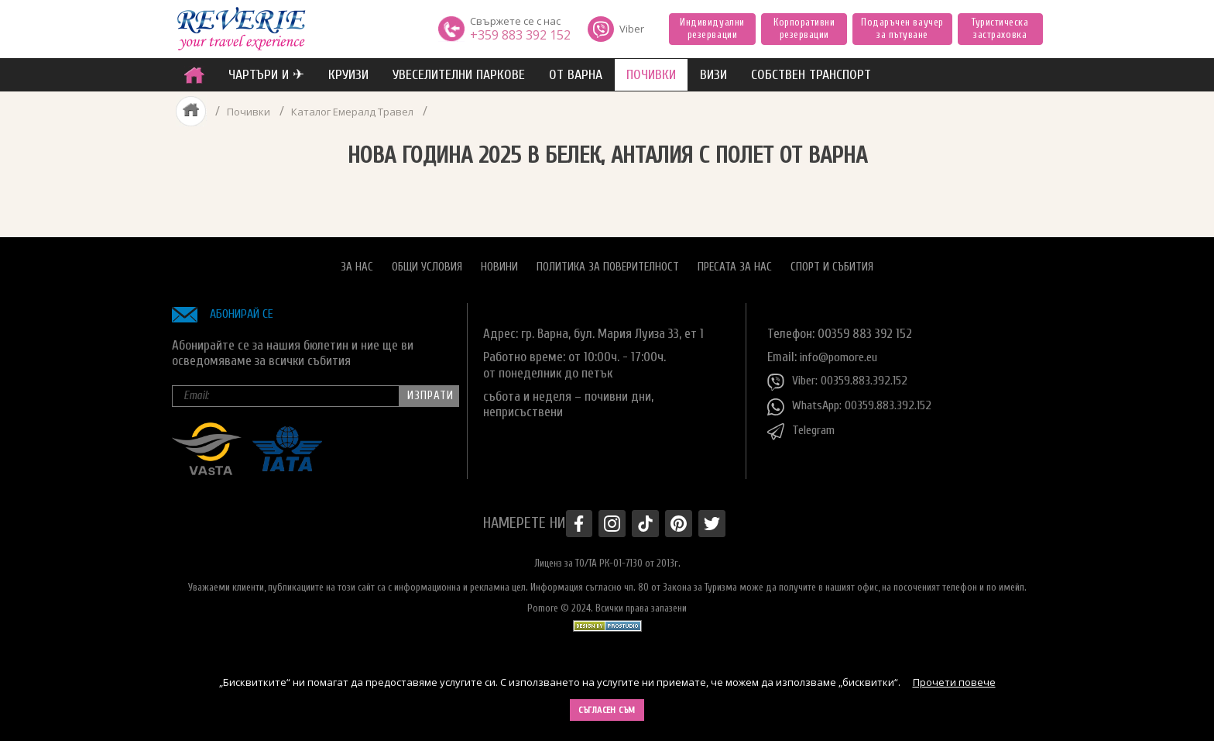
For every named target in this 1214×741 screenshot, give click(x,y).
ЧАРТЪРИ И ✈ (266, 75)
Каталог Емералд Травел (355, 111)
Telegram (803, 424)
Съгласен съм (607, 710)
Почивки (247, 111)
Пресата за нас (735, 260)
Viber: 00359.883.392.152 (841, 374)
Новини (499, 260)
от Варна (575, 75)
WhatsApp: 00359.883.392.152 (854, 399)
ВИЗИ (713, 75)
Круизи (348, 75)
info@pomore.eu (842, 350)
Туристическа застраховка (1000, 28)
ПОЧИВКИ (651, 75)
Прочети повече (954, 682)
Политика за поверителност (608, 260)
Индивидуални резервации (712, 28)
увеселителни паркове (459, 75)
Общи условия (427, 260)
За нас (357, 260)
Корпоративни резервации (804, 28)
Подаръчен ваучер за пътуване (902, 28)
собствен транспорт (811, 75)
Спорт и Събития (831, 260)
